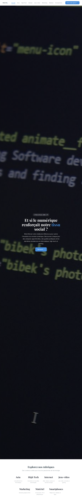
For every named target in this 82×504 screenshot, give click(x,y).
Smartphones (58, 2)
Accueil (13, 2)
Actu (18, 2)
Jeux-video (37, 2)
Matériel (51, 2)
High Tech (24, 2)
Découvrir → (40, 249)
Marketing (44, 2)
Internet (30, 2)
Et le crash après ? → (72, 2)
